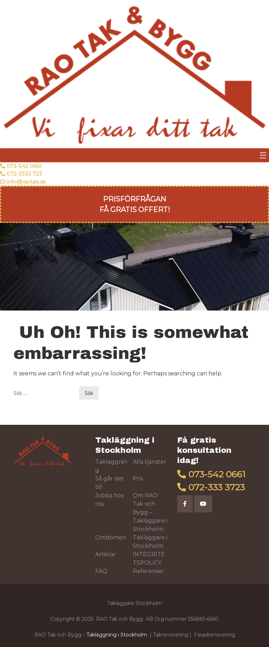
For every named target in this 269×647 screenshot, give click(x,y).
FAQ (101, 571)
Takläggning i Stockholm (117, 635)
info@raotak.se (26, 181)
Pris (138, 478)
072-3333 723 (24, 173)
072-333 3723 (216, 487)
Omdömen (110, 537)
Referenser (148, 571)
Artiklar (105, 554)
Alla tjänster (149, 461)
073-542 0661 (24, 166)
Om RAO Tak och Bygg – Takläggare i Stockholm (150, 512)
